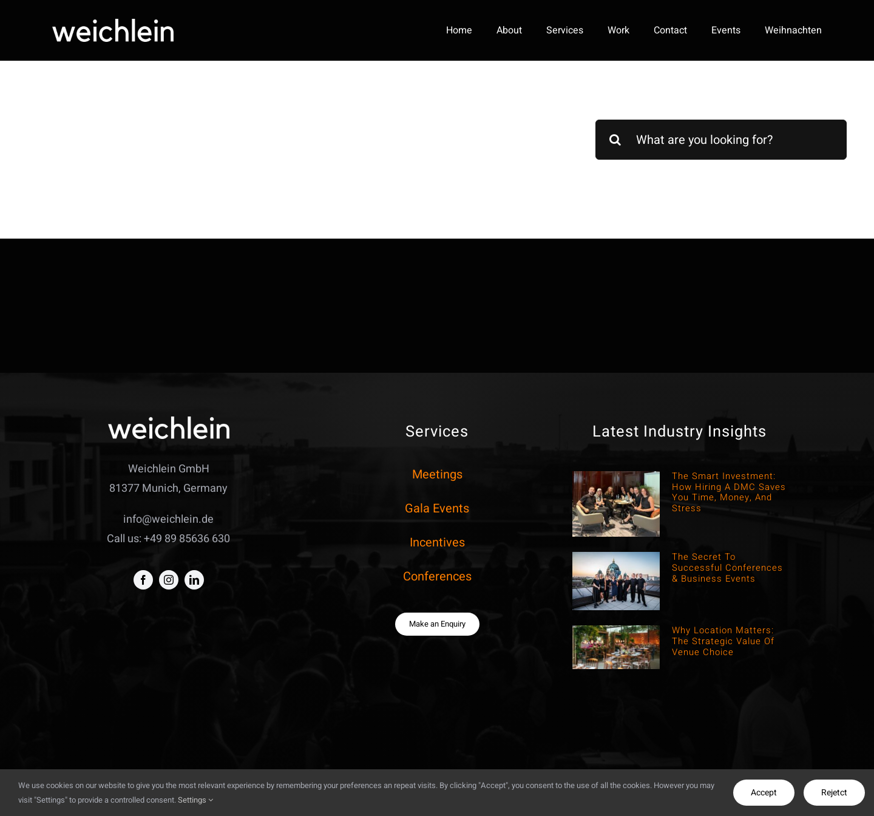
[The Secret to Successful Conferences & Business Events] (616, 581)
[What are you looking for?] (721, 140)
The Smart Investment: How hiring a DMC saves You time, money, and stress (729, 492)
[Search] (615, 140)
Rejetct (834, 792)
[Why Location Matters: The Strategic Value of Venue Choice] (616, 647)
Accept (764, 792)
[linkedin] (194, 580)
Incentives (437, 542)
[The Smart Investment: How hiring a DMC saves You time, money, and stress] (616, 504)
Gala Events (437, 508)
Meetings (437, 474)
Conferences (437, 576)
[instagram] (168, 580)
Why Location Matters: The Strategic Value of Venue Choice (723, 641)
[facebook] (143, 580)
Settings (195, 800)
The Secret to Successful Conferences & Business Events (727, 567)
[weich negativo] (113, 24)
